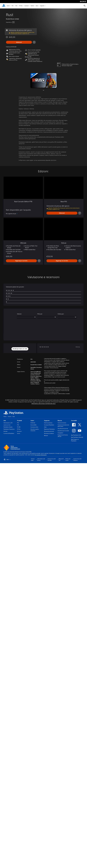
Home (5, 416)
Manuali (46, 435)
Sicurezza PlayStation (49, 425)
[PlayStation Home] (4, 5)
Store (37, 5)
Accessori (27, 5)
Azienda (5, 431)
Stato (45, 427)
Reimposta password (49, 431)
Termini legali (33, 459)
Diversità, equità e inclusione (35, 429)
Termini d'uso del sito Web (52, 459)
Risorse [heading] (60, 420)
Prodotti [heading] (19, 420)
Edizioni (19, 314)
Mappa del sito (61, 459)
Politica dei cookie (67, 459)
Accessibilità (33, 425)
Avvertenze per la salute (49, 383)
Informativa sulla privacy (41, 459)
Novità (32, 5)
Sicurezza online (34, 427)
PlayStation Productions (9, 429)
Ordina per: (61, 314)
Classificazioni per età (63, 428)
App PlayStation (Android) (77, 437)
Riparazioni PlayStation (49, 429)
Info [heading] (5, 420)
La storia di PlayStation (9, 433)
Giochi (8, 5)
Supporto (42, 5)
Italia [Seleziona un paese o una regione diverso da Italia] (7, 459)
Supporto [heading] (47, 420)
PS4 (16, 5)
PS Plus (20, 5)
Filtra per (39, 314)
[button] (43, 80)
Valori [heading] (32, 420)
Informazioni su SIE (8, 423)
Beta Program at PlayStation (75, 440)
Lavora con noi (7, 425)
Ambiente (33, 423)
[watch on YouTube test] (53, 86)
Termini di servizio (62, 423)
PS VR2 (18, 427)
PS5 (12, 5)
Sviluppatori (60, 433)
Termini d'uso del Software (77, 459)
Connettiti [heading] (74, 420)
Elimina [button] (78, 347)
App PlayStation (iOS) (76, 435)
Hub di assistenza (48, 423)
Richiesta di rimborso (49, 433)
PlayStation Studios (8, 427)
